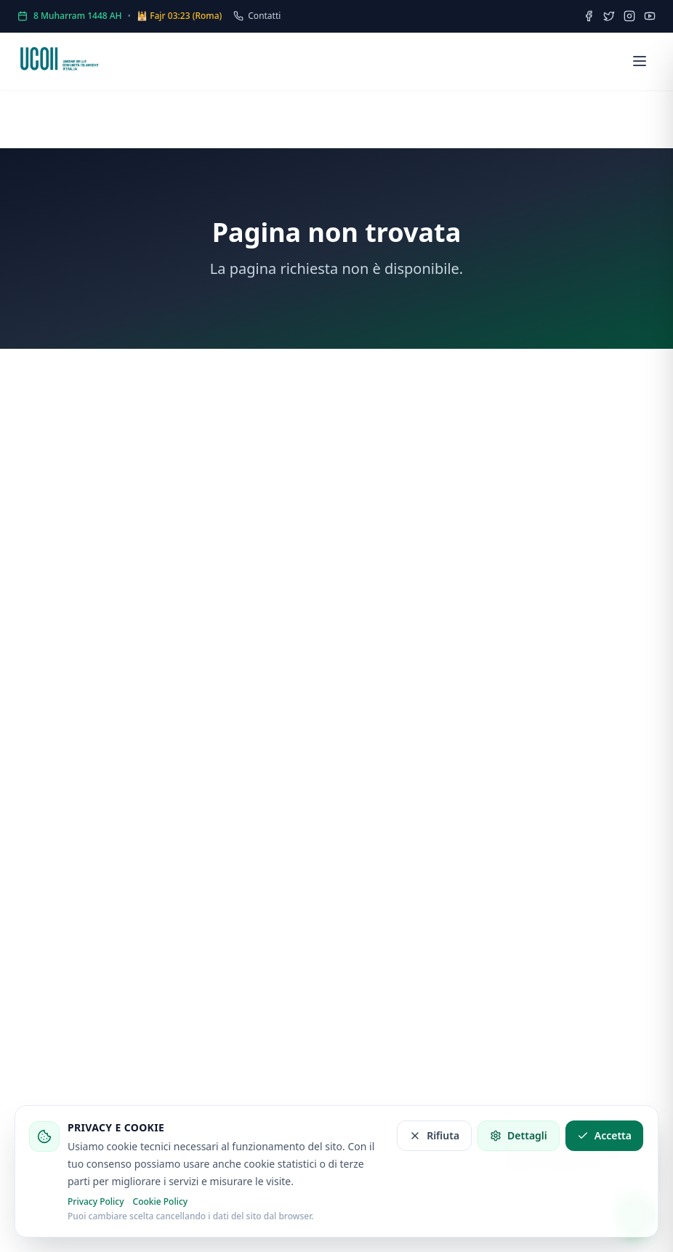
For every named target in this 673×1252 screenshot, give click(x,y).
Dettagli (518, 1135)
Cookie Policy (160, 1202)
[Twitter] (609, 16)
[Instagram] (629, 16)
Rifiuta (434, 1135)
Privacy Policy (96, 1202)
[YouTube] (650, 16)
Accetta (604, 1135)
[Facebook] (589, 16)
